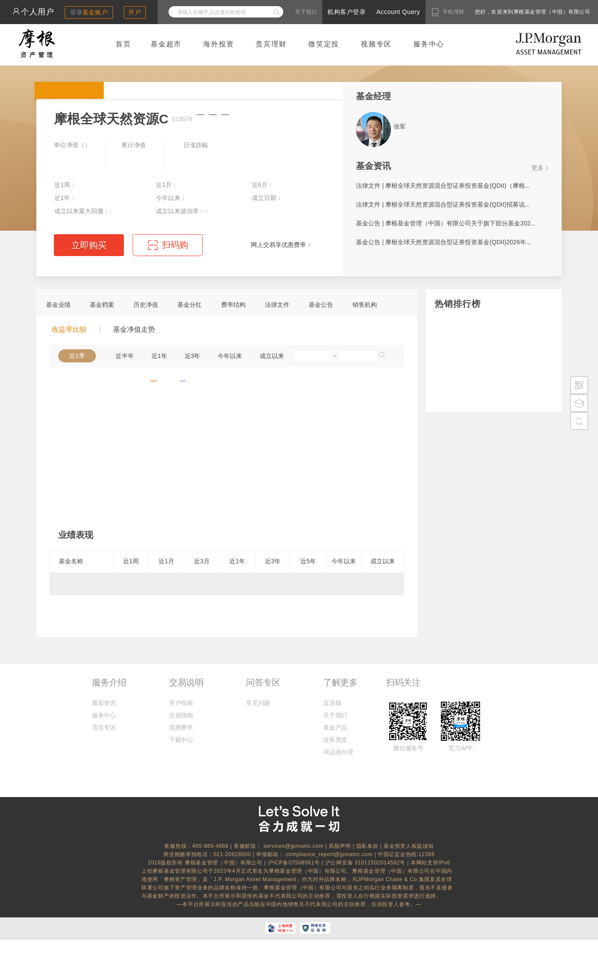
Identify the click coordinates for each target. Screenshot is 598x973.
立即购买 (88, 245)
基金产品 (335, 727)
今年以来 (230, 355)
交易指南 (181, 715)
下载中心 (181, 739)
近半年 (125, 355)
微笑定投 (323, 44)
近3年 (193, 355)
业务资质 (335, 739)
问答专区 (263, 682)
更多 (537, 167)
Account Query (398, 11)
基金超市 (166, 44)
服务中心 (428, 44)
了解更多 (340, 682)
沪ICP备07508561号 (295, 863)
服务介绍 (109, 682)
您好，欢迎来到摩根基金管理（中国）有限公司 (505, 12)
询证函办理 (338, 751)
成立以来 (272, 355)
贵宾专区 (104, 727)
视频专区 (376, 44)
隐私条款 (367, 846)
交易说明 (186, 682)
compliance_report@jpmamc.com (330, 854)
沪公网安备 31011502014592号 (366, 863)
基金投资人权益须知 (408, 846)
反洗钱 (332, 702)
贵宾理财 (271, 44)
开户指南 (181, 702)
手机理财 (453, 12)
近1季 (77, 355)
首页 (123, 44)
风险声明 (340, 846)
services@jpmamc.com (293, 846)
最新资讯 (104, 702)
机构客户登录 (346, 11)
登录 (89, 12)
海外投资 (218, 44)
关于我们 (306, 12)
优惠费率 (181, 727)
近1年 (159, 355)
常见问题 (258, 702)
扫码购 (175, 244)
